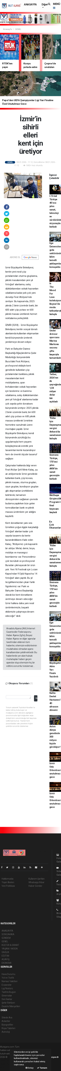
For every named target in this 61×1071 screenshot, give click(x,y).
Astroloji (6, 1032)
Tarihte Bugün (9, 992)
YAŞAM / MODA (10, 948)
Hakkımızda (7, 878)
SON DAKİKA (8, 934)
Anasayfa (7, 29)
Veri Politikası (8, 886)
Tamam (42, 1068)
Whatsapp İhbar (36, 882)
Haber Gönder (35, 886)
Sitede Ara (7, 1017)
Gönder (36, 698)
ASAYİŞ (5, 959)
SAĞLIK (5, 952)
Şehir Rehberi (8, 1002)
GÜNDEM (6, 938)
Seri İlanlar (7, 999)
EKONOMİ (6, 963)
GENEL (18, 29)
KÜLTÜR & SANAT (10, 945)
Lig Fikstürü (7, 988)
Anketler (6, 1021)
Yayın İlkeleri (8, 882)
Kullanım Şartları (36, 878)
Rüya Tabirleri (8, 1028)
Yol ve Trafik (8, 977)
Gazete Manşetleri (11, 1006)
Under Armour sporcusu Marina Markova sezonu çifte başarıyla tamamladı (55, 344)
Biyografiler (7, 1024)
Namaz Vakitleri (9, 981)
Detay (30, 1068)
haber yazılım (7, 1064)
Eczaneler (7, 985)
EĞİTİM (5, 955)
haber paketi (6, 1060)
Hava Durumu (8, 974)
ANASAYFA (30, 4)
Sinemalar (7, 995)
